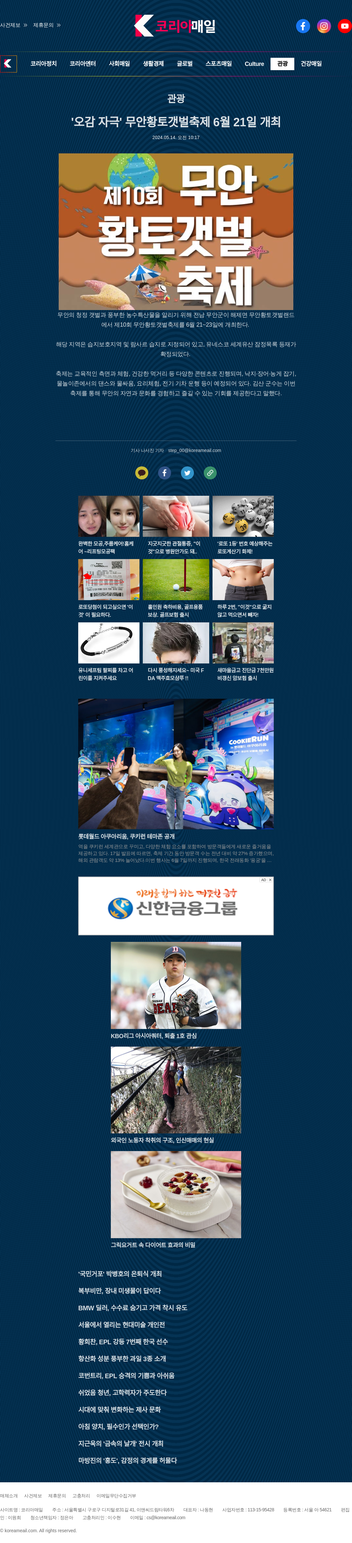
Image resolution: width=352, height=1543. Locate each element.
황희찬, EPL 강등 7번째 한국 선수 (123, 1342)
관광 (282, 64)
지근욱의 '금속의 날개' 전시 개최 (120, 1443)
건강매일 (311, 64)
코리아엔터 (83, 64)
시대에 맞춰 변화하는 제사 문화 (119, 1409)
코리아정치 (43, 64)
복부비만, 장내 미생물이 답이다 (119, 1291)
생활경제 (153, 64)
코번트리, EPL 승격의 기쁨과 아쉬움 (126, 1375)
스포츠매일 (219, 64)
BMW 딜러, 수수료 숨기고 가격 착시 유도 (132, 1308)
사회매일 (119, 64)
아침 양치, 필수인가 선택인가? (118, 1426)
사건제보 (10, 25)
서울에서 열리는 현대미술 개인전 (121, 1325)
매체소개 (9, 1495)
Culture (254, 64)
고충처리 (81, 1495)
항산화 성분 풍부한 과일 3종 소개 (122, 1359)
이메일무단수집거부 (116, 1495)
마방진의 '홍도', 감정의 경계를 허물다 (127, 1460)
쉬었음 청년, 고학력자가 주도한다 (122, 1392)
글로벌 (184, 64)
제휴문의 (43, 25)
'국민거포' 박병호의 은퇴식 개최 (120, 1274)
